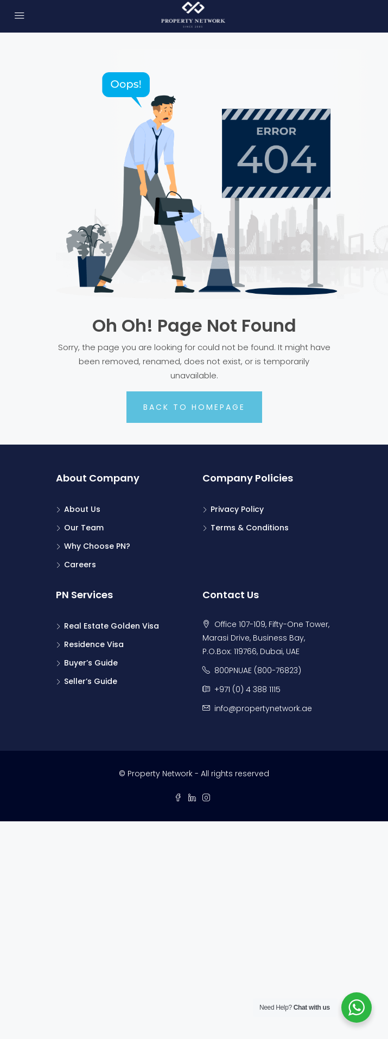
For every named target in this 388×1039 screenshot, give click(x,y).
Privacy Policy (237, 509)
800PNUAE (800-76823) (257, 670)
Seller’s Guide (90, 681)
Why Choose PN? (97, 546)
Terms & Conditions (250, 527)
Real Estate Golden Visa (111, 625)
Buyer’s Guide (91, 662)
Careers (80, 564)
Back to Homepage (194, 407)
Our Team (84, 527)
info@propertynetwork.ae (263, 708)
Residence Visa (94, 644)
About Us (82, 509)
